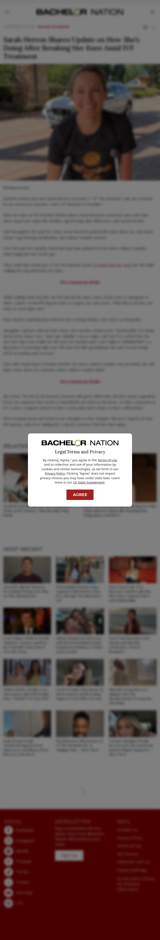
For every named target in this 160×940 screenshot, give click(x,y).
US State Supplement (89, 482)
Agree (80, 494)
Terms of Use (107, 460)
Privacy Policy (55, 473)
